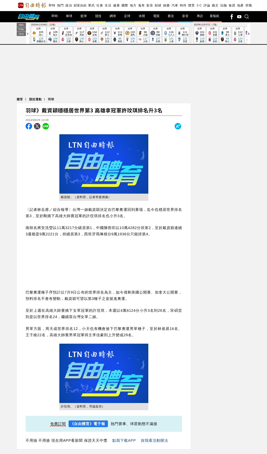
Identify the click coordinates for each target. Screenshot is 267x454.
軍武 (91, 5)
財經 (158, 5)
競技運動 (36, 99)
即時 (52, 5)
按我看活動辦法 (154, 440)
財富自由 (80, 5)
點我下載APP (124, 440)
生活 (108, 5)
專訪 (200, 16)
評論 (207, 5)
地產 (240, 5)
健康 (116, 5)
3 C (199, 5)
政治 (68, 5)
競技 (98, 16)
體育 (191, 5)
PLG (21, 33)
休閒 (142, 16)
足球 (127, 16)
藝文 (215, 5)
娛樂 (166, 5)
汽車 (175, 5)
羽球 (51, 99)
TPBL (21, 29)
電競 (156, 16)
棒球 (69, 16)
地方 (133, 5)
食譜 (232, 5)
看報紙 (214, 16)
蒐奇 (141, 5)
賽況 (171, 16)
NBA (21, 25)
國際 (124, 5)
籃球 (83, 16)
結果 (38, 35)
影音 (149, 5)
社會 (99, 5)
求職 (248, 5)
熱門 (60, 5)
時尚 (183, 5)
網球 (113, 16)
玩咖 (223, 5)
